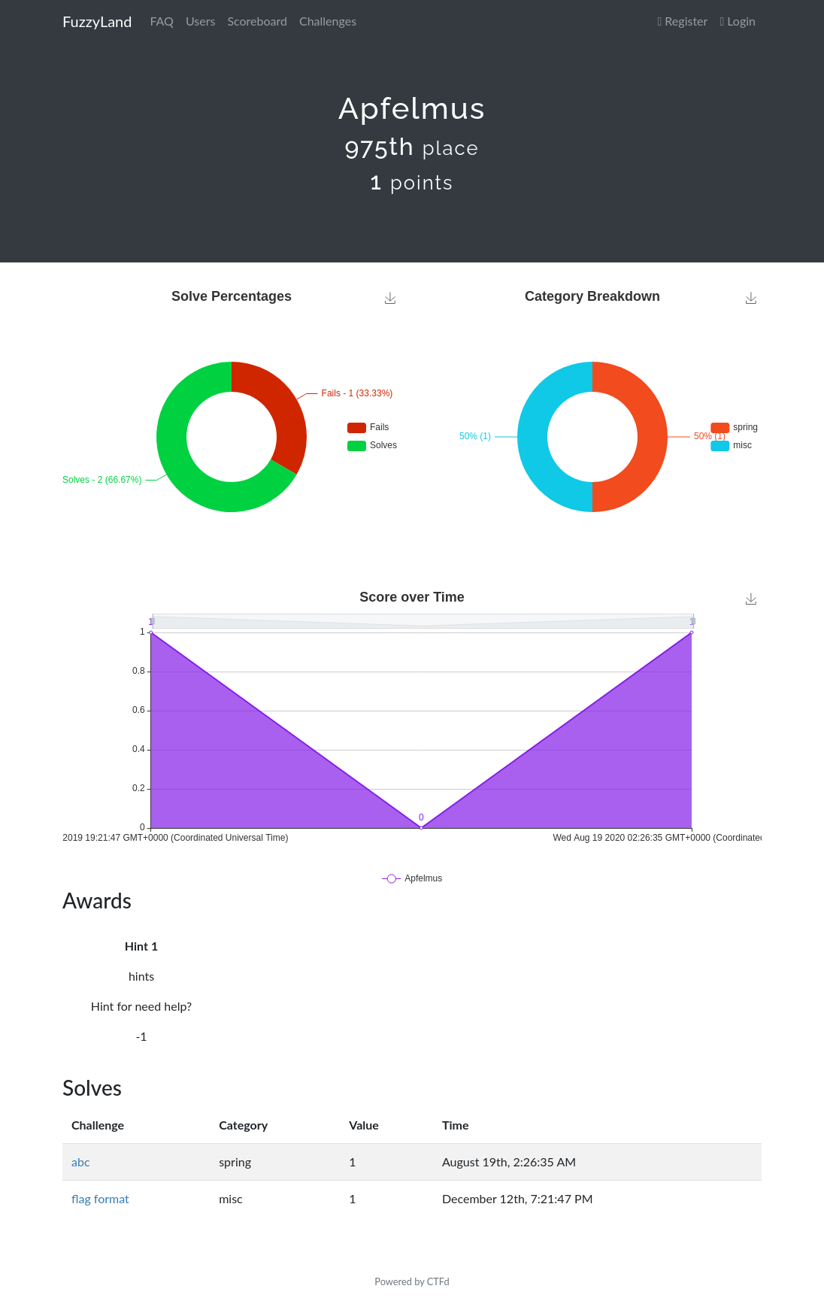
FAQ (161, 21)
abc (80, 1161)
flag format (100, 1198)
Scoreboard (257, 21)
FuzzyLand (97, 21)
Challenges (327, 21)
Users (200, 21)
